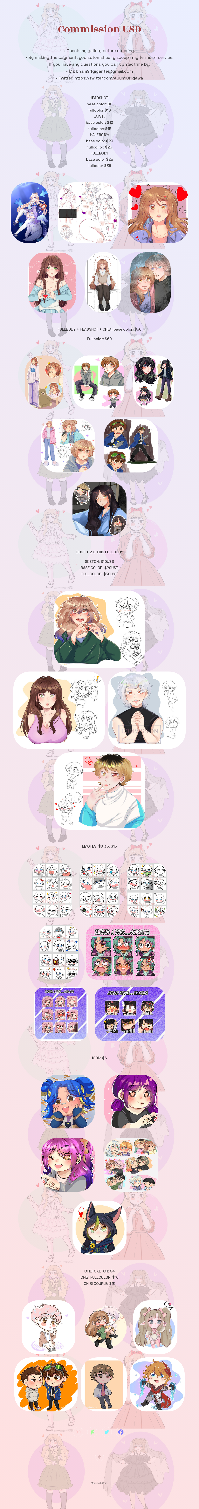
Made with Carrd (99, 1483)
